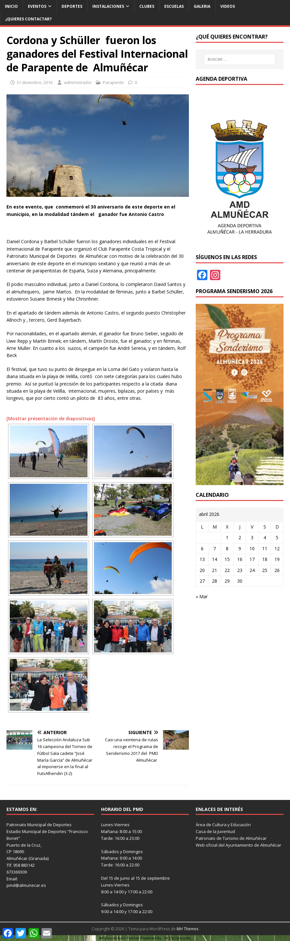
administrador (78, 82)
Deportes (72, 6)
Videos (227, 6)
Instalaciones (108, 6)
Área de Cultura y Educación (223, 825)
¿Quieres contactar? (28, 19)
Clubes (146, 6)
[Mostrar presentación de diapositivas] (50, 418)
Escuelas (174, 6)
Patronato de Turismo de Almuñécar (231, 838)
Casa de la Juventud (215, 831)
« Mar (202, 596)
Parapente (113, 82)
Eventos (37, 6)
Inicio (11, 6)
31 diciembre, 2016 (34, 82)
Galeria (202, 6)
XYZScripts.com (177, 937)
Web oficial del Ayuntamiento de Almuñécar (238, 845)
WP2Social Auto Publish (119, 937)
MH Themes (187, 929)
